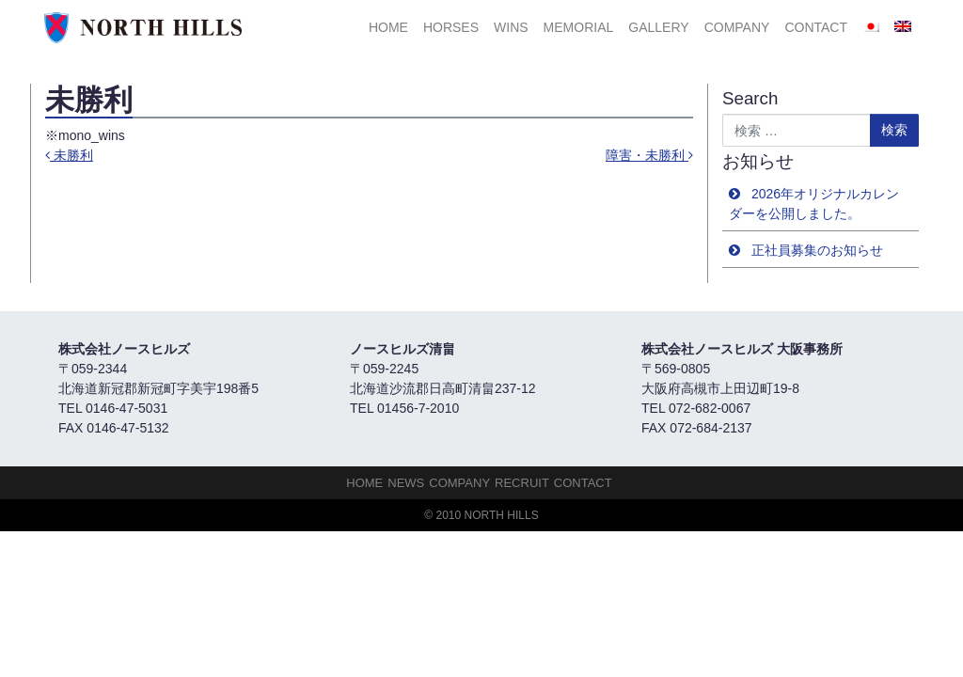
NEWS (405, 483)
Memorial (579, 27)
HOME (388, 27)
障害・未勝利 (649, 155)
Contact (815, 27)
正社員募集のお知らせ (817, 250)
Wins (511, 27)
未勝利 (69, 155)
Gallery (658, 27)
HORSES (451, 27)
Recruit (522, 483)
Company (737, 27)
